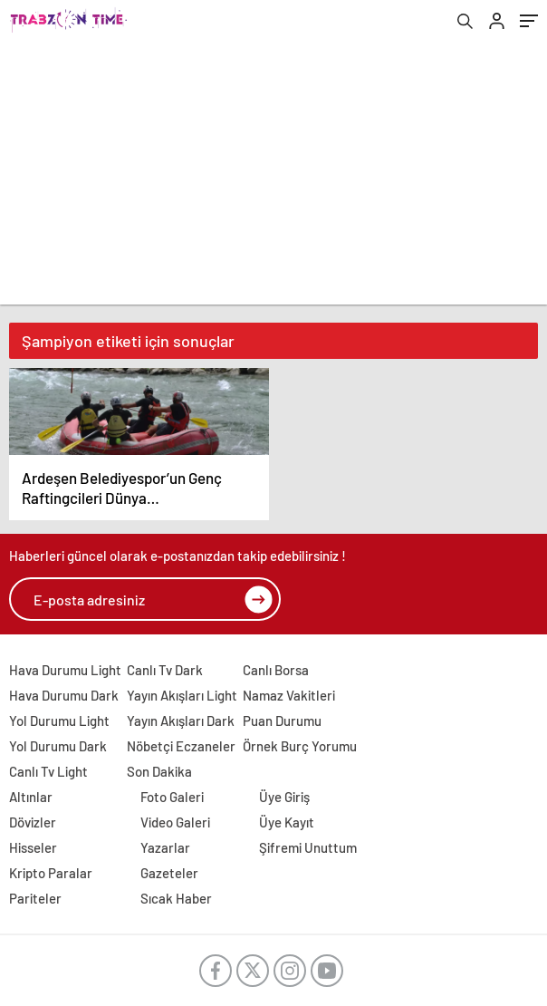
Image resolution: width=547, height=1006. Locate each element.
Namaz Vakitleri (289, 695)
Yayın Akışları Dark (181, 720)
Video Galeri (175, 822)
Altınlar (31, 796)
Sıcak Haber (176, 898)
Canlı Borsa (276, 670)
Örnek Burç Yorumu (300, 746)
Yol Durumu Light (59, 720)
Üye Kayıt (286, 822)
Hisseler (33, 847)
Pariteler (35, 898)
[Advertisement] (273, 178)
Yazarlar (165, 847)
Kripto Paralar (50, 873)
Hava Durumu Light (65, 670)
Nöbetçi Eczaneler (181, 746)
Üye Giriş (284, 796)
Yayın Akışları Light (182, 695)
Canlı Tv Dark (165, 670)
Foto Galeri (172, 796)
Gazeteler (169, 873)
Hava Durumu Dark (64, 695)
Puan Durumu (282, 720)
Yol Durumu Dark (58, 746)
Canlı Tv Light (48, 771)
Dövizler (32, 822)
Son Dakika (159, 771)
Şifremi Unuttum (308, 847)
